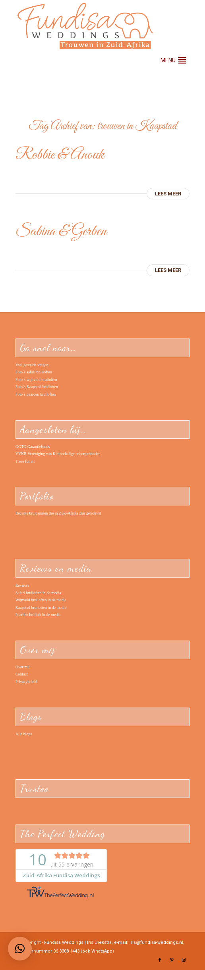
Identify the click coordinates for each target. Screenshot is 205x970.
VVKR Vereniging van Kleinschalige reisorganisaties (57, 454)
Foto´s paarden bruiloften (35, 394)
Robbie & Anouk (59, 155)
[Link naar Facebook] (160, 960)
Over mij (22, 667)
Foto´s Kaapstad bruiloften (36, 387)
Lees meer (168, 194)
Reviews (22, 585)
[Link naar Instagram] (184, 960)
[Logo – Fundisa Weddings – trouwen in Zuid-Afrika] (85, 26)
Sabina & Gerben (60, 231)
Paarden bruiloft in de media (38, 614)
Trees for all (25, 461)
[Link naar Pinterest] (172, 960)
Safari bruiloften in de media (38, 593)
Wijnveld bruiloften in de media (40, 600)
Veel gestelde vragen (31, 365)
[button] (168, 60)
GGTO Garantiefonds (32, 446)
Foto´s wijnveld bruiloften (36, 379)
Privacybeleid (26, 681)
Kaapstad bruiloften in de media (40, 607)
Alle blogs (23, 734)
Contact (21, 674)
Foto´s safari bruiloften (33, 372)
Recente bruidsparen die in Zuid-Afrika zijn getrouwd (58, 513)
